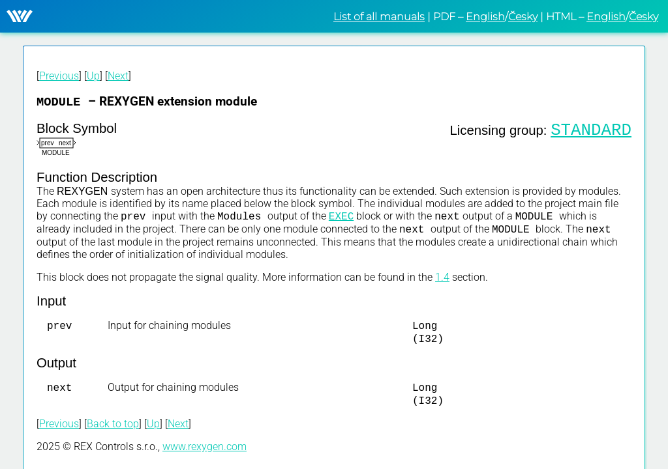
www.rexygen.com (204, 455)
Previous (59, 76)
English (485, 16)
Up (93, 76)
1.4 (442, 281)
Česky (523, 16)
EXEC (341, 218)
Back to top (113, 433)
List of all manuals (379, 16)
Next (118, 76)
